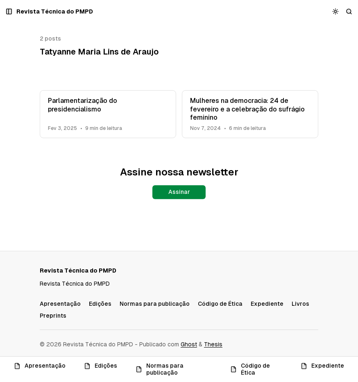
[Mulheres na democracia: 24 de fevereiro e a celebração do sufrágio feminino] (250, 114)
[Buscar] (349, 11)
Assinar (179, 192)
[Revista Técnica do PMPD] (54, 11)
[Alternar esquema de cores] (335, 11)
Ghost (189, 344)
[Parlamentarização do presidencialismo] (108, 114)
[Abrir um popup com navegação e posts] (9, 11)
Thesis (213, 344)
